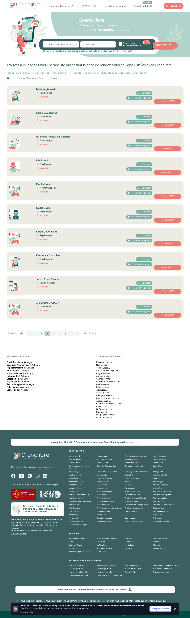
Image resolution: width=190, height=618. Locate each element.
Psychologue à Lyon (161, 572)
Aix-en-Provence (107, 370)
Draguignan (105, 415)
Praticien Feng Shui (132, 495)
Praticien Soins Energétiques (136, 505)
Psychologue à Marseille (78, 572)
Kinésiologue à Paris (133, 569)
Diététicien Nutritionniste (107, 472)
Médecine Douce (75, 488)
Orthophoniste (131, 488)
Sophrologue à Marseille (106, 565)
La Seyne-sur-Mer (108, 382)
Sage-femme (158, 515)
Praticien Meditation (161, 498)
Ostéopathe (73, 491)
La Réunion (101, 545)
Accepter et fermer (160, 609)
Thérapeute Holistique (134, 521)
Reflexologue (74, 515)
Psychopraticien (131, 511)
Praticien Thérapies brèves (163, 505)
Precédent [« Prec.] (15, 333)
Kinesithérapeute (75, 485)
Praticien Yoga (74, 508)
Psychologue (73, 511)
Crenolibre (16, 467)
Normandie (73, 548)
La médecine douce (115, 6)
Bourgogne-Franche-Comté (108, 538)
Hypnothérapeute (76, 482)
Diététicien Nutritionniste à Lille (109, 575)
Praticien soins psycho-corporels (109, 508)
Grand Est (101, 542)
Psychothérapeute (160, 511)
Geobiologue (74, 478)
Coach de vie (158, 463)
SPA (126, 515)
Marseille (104, 362)
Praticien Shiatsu (103, 505)
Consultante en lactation (134, 466)
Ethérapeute (102, 475)
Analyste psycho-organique (136, 456)
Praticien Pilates (131, 501)
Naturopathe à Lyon (133, 565)
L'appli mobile (143, 5)
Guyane (156, 542)
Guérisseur (157, 478)
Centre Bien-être (159, 459)
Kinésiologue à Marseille (78, 575)
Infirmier (128, 482)
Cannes (103, 379)
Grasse (103, 393)
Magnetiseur (102, 485)
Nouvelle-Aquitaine (104, 548)
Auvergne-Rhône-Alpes (78, 538)
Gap (101, 412)
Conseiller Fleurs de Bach (106, 466)
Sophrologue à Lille (76, 569)
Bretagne (128, 538)
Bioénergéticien (131, 459)
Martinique (129, 545)
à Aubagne (19, 362)
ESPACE (89, 6)
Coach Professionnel (133, 463)
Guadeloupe (130, 542)
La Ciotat (104, 417)
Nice (101, 365)
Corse (71, 542)
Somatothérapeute (104, 518)
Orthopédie (157, 488)
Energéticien (158, 472)
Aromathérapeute (160, 456)
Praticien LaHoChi (104, 498)
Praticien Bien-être (132, 491)
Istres (102, 406)
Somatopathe (74, 518)
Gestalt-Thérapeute (104, 478)
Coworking (157, 466)
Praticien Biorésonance (162, 491)
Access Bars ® (74, 456)
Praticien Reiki (74, 505)
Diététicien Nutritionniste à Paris (166, 565)
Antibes (103, 376)
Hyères (103, 384)
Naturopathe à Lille (104, 572)
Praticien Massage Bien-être (136, 498)
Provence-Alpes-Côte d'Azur (30, 78)
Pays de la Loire (159, 548)
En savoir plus (26, 612)
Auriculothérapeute (104, 459)
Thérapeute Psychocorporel (164, 521)
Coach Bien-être (103, 463)
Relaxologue (102, 515)
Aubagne (54, 78)
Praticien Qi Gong (160, 501)
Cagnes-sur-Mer (107, 398)
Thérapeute (157, 518)
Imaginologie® (102, 482)
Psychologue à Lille (104, 569)
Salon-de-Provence (108, 404)
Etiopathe (129, 475)
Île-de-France (102, 552)
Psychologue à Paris (76, 565)
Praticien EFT (102, 495)
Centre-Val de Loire (160, 538)
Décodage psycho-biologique (136, 472)
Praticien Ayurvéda (104, 491)
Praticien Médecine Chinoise (80, 501)
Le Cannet (104, 409)
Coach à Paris (130, 572)
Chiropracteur (74, 463)
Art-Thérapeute (75, 459)
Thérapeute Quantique (78, 525)
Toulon (103, 368)
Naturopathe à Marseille (163, 569)
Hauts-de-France (75, 545)
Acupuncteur (102, 456)
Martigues (104, 395)
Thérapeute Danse (76, 521)
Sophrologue (130, 518)
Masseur (128, 485)
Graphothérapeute (132, 478)
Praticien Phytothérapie (106, 501)
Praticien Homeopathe (162, 495)
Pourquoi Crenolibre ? (61, 6)
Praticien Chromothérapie (79, 495)
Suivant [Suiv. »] (89, 333)
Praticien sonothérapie (134, 508)
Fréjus (102, 387)
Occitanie (128, 548)
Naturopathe (102, 488)
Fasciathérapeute (160, 475)
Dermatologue (74, 472)
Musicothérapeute (160, 485)
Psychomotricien (103, 511)
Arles (102, 390)
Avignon (103, 373)
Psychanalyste (158, 508)
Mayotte (156, 545)
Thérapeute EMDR (104, 521)
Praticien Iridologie (76, 498)
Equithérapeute (75, 475)
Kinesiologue (158, 482)
